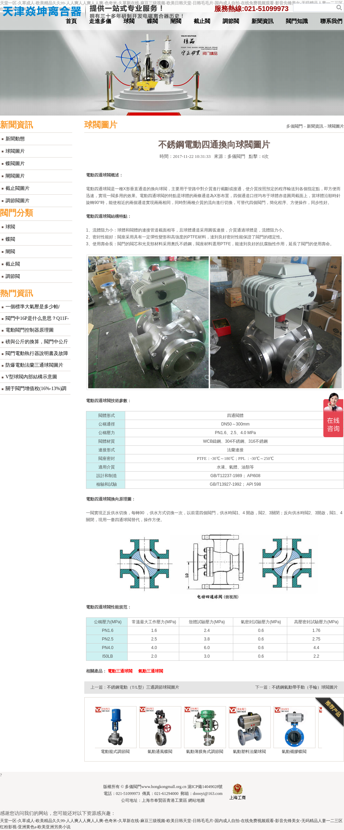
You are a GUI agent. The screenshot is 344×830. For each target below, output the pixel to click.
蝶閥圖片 (15, 163)
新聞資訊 (262, 21)
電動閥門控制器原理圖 (30, 330)
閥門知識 (297, 21)
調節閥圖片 (18, 200)
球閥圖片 (15, 151)
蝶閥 (152, 21)
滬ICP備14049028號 (205, 786)
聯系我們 (331, 21)
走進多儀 (100, 21)
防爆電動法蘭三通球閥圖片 (34, 365)
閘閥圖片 (15, 176)
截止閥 (202, 21)
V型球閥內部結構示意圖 (31, 376)
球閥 (129, 21)
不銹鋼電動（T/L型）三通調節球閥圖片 (143, 687)
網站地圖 (196, 800)
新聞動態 (15, 138)
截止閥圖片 (18, 188)
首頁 (71, 21)
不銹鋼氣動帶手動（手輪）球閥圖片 (305, 687)
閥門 (298, 126)
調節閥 (231, 21)
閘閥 (175, 21)
